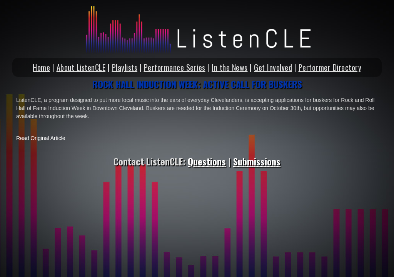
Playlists (125, 67)
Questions (207, 161)
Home (41, 67)
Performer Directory (330, 67)
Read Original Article (40, 138)
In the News (230, 67)
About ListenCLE (81, 67)
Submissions (256, 161)
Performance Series (174, 67)
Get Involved (273, 67)
